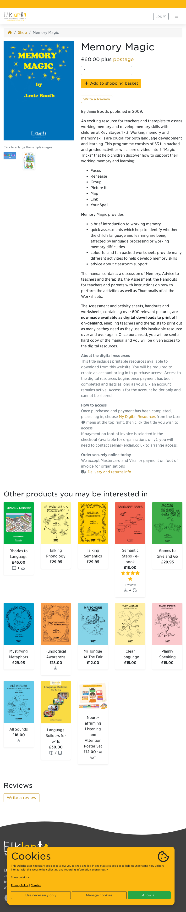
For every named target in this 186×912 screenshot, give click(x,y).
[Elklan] (15, 16)
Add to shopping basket (111, 83)
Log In (160, 16)
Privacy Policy (19, 885)
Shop (22, 32)
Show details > (20, 877)
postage (123, 59)
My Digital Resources (137, 416)
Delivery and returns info (109, 472)
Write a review (21, 797)
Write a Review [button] (96, 99)
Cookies (36, 885)
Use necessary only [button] (40, 895)
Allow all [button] (149, 895)
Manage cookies (99, 895)
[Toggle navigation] (176, 16)
